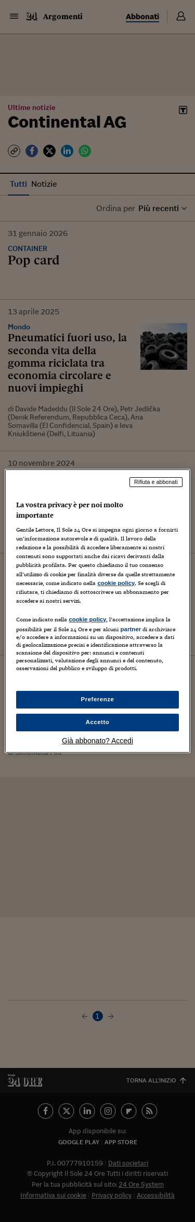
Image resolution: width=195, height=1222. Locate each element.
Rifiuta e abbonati (156, 482)
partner (130, 629)
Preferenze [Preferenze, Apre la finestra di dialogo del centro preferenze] (97, 699)
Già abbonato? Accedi (97, 741)
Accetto (98, 722)
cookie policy (116, 583)
